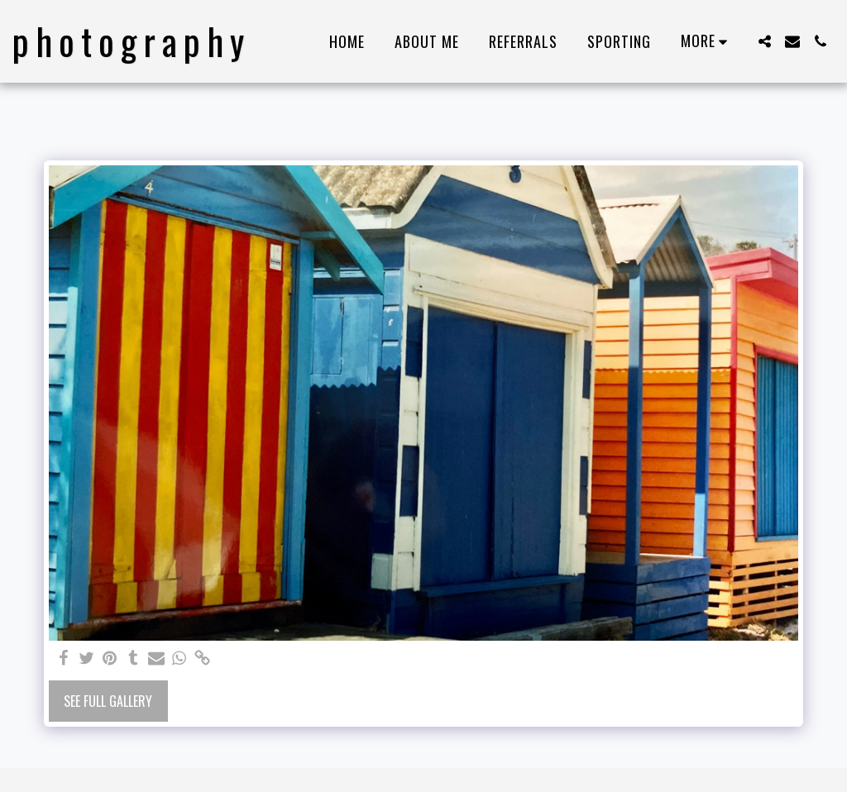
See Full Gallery (108, 701)
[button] (764, 41)
